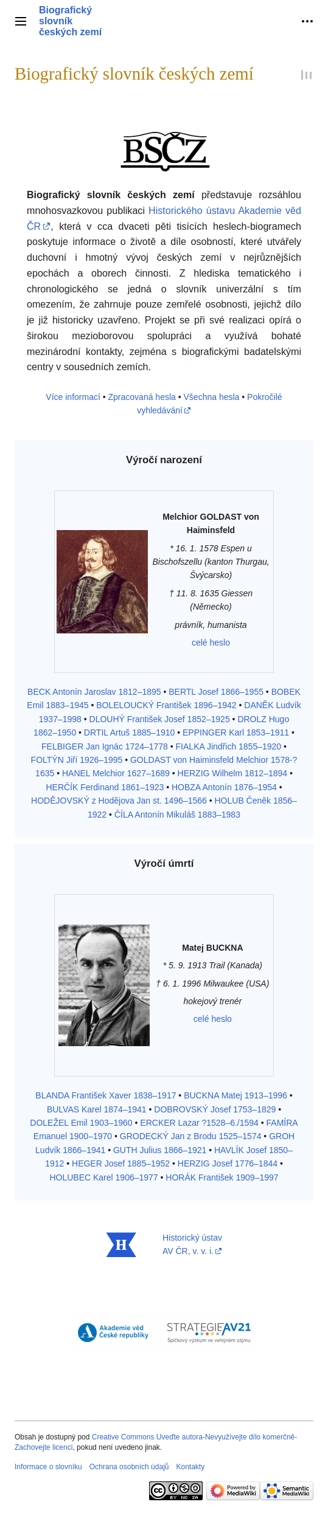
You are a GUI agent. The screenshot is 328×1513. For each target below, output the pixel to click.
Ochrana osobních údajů (129, 1467)
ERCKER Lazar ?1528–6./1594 (199, 1123)
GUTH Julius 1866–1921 (159, 1150)
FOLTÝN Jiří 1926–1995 (77, 760)
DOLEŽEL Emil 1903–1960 (81, 1123)
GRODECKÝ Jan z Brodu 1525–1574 (191, 1136)
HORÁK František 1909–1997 (222, 1177)
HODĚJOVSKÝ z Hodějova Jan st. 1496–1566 (119, 800)
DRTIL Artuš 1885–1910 (129, 732)
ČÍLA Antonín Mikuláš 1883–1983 (177, 814)
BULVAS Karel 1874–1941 (97, 1109)
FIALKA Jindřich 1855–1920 (229, 746)
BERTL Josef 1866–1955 (216, 692)
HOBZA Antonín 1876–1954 (224, 787)
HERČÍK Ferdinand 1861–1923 (105, 787)
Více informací (73, 397)
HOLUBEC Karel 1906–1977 (103, 1177)
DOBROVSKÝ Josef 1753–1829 (215, 1109)
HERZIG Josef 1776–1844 (227, 1163)
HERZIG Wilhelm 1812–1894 (233, 773)
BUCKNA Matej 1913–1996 (235, 1095)
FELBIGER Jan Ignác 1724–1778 (104, 746)
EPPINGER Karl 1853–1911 (236, 732)
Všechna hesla (212, 397)
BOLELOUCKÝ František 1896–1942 (166, 705)
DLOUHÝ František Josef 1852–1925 (159, 719)
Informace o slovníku (48, 1467)
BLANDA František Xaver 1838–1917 (105, 1095)
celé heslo (211, 642)
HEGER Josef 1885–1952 (121, 1163)
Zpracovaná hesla (142, 397)
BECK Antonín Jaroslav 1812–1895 (94, 692)
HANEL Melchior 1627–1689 (116, 773)
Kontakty (190, 1467)
